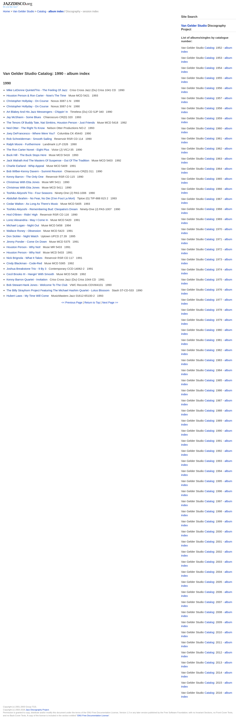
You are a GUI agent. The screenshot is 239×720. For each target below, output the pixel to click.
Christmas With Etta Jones (23, 182)
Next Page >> (110, 302)
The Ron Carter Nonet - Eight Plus (28, 149)
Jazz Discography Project (37, 710)
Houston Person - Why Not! (24, 247)
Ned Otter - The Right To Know (26, 128)
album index (56, 11)
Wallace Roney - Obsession (24, 230)
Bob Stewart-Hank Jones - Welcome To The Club (37, 284)
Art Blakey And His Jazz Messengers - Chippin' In (37, 111)
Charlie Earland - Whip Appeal (25, 165)
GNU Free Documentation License (93, 715)
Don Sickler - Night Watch (22, 236)
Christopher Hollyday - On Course (28, 100)
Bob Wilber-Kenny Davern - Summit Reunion (34, 171)
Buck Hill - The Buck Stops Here (26, 155)
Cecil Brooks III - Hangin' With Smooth (30, 274)
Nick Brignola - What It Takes (24, 257)
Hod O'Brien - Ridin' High (22, 214)
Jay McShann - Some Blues (24, 117)
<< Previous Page (71, 302)
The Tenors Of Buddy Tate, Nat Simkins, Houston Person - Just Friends (51, 122)
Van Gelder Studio (23, 11)
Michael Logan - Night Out (23, 225)
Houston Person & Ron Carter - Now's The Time (36, 95)
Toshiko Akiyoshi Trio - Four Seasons (29, 192)
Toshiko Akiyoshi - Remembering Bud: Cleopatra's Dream (42, 209)
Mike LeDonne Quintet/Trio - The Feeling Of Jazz (37, 90)
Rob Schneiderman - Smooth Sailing (29, 138)
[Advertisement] (90, 41)
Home (6, 11)
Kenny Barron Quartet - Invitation (27, 279)
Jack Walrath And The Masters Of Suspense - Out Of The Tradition (48, 160)
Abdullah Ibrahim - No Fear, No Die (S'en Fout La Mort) (41, 198)
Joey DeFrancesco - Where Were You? (31, 133)
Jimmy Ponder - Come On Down (27, 241)
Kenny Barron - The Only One (25, 176)
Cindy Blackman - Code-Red (24, 263)
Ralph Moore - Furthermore (24, 144)
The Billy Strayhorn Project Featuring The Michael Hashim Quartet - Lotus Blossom (58, 290)
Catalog (41, 11)
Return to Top (92, 302)
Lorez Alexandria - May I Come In (27, 220)
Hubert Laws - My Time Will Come (28, 295)
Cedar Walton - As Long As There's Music (32, 203)
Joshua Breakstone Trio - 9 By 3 (26, 268)
